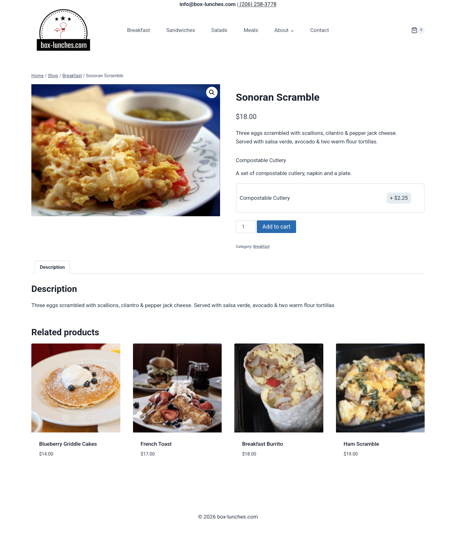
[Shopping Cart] (418, 30)
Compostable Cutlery (261, 160)
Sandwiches (180, 30)
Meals (251, 30)
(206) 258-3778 (257, 4)
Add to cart (277, 226)
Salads (219, 30)
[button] (212, 92)
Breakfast (138, 30)
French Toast (156, 444)
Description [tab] (52, 267)
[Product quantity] (246, 226)
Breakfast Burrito (262, 444)
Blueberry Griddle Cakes (68, 444)
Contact (319, 30)
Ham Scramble (361, 444)
